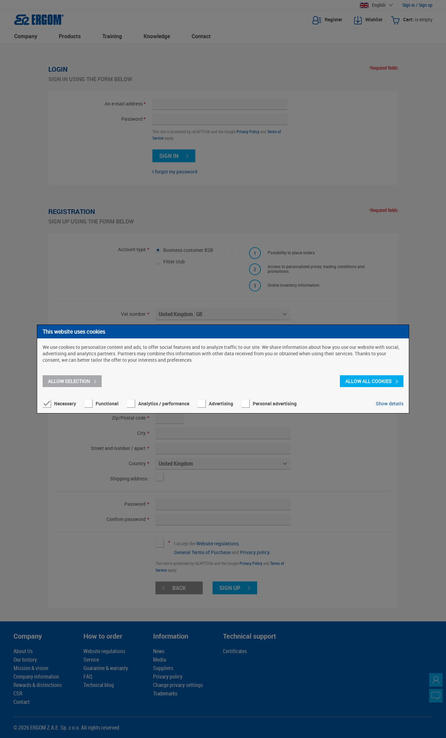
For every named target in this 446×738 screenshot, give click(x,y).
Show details (389, 403)
